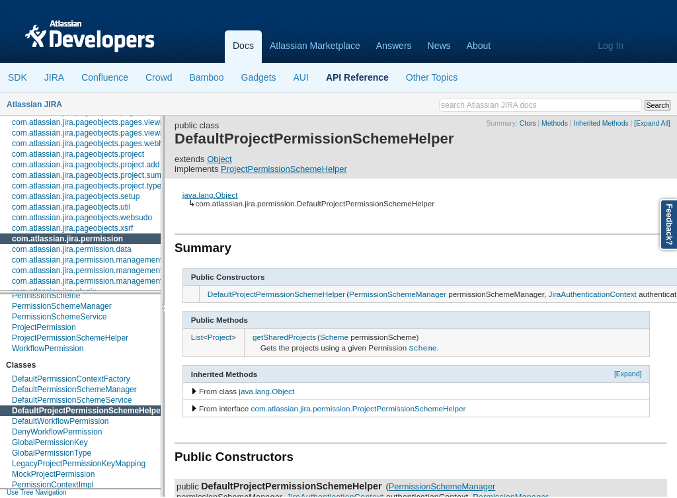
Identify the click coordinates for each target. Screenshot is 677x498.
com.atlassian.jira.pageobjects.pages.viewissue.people (108, 122)
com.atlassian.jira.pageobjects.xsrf (72, 228)
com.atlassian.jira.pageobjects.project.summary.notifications (117, 175)
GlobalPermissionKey (50, 442)
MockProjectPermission (53, 474)
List (197, 337)
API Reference (357, 77)
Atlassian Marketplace (315, 45)
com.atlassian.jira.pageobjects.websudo (82, 217)
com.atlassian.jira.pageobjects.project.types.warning (103, 185)
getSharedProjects (284, 337)
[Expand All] (652, 123)
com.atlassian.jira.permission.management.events (100, 281)
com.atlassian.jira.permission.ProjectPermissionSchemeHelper (358, 407)
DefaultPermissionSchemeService (72, 400)
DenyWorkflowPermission (57, 431)
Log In (610, 45)
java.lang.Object (210, 194)
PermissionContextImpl (52, 484)
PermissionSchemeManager (62, 306)
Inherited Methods (600, 123)
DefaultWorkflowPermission (60, 421)
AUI (301, 77)
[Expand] (628, 372)
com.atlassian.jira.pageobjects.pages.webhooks (96, 143)
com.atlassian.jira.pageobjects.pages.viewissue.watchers (112, 133)
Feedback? (669, 224)
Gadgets (258, 77)
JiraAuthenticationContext (593, 294)
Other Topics (432, 77)
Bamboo (206, 77)
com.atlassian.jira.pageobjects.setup (75, 196)
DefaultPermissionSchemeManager (74, 389)
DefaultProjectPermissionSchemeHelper (87, 410)
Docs (243, 45)
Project (219, 337)
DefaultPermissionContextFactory (71, 379)
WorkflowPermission (47, 348)
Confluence (104, 77)
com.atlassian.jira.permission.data (72, 249)
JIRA (54, 77)
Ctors (528, 123)
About (479, 45)
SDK (17, 77)
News (439, 45)
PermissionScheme (46, 295)
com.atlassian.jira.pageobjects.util (71, 207)
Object (219, 159)
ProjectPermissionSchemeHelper (70, 338)
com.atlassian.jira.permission (67, 238)
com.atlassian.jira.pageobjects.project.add (85, 164)
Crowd (158, 77)
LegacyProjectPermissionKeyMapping (78, 463)
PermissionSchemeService (59, 316)
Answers (394, 45)
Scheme (334, 337)
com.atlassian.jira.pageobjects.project (78, 154)
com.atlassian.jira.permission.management (87, 260)
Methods (554, 123)
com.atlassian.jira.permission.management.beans (99, 270)
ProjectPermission (44, 327)
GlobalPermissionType (51, 453)
